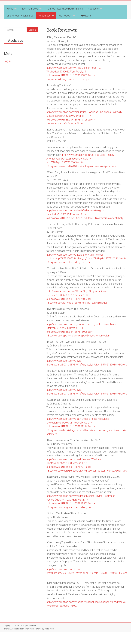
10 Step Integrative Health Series (64, 8)
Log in (7, 61)
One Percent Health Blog (20, 15)
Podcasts (93, 8)
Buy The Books (29, 8)
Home (9, 8)
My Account (65, 15)
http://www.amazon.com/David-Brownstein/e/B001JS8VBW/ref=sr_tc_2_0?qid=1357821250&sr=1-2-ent (86, 573)
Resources (45, 15)
